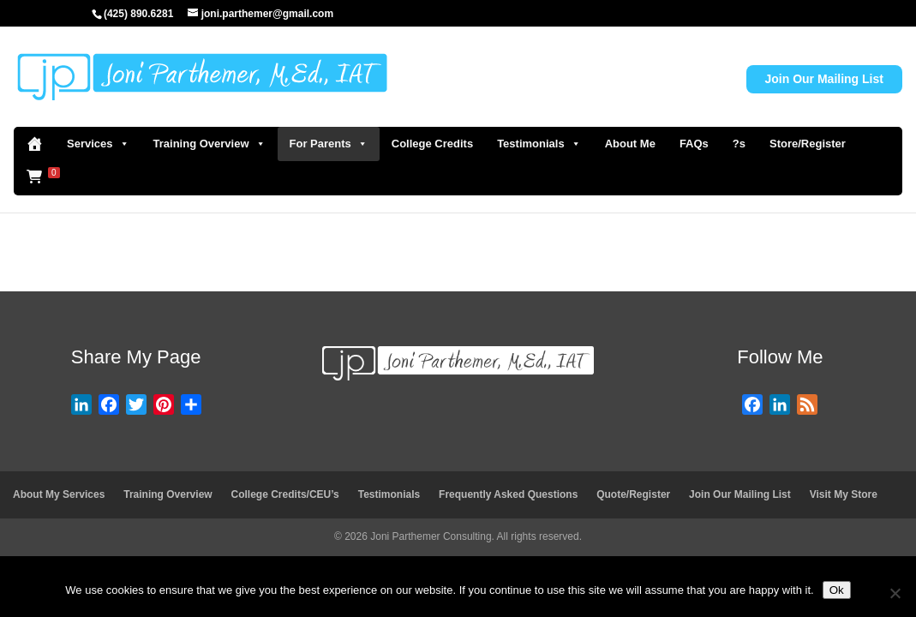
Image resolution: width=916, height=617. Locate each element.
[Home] (34, 144)
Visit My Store (843, 494)
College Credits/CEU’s (285, 494)
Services (98, 144)
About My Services (59, 494)
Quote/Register (633, 494)
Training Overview (209, 144)
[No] (894, 593)
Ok (836, 590)
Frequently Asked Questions (508, 494)
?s (739, 143)
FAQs (694, 143)
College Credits (432, 143)
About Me (630, 143)
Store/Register (807, 143)
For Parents (329, 144)
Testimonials (539, 144)
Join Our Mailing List (824, 79)
